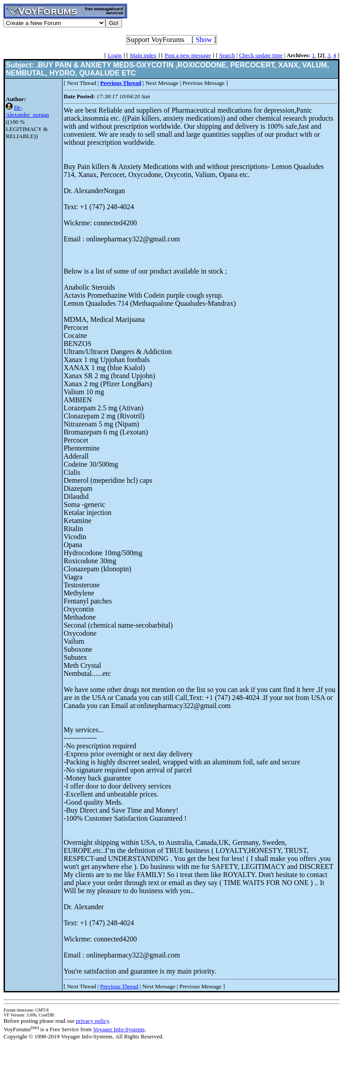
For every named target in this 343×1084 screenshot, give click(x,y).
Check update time (260, 55)
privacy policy (92, 1020)
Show (204, 39)
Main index (143, 55)
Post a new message (188, 55)
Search (227, 55)
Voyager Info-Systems (119, 1029)
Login (114, 55)
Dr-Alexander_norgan (27, 111)
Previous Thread (119, 986)
